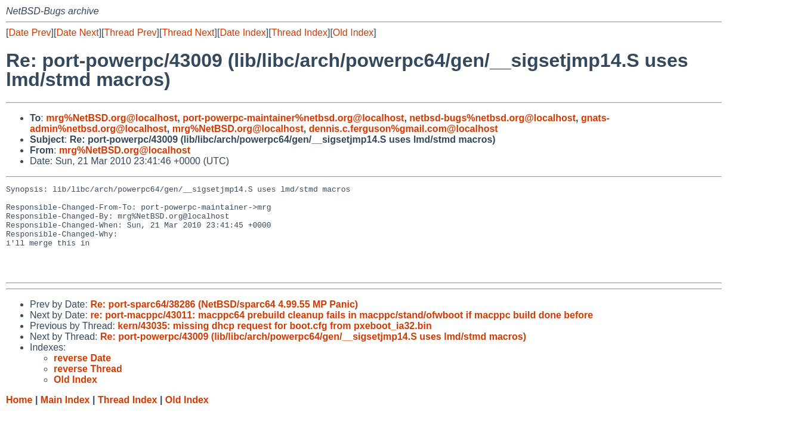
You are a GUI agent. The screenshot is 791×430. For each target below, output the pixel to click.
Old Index (353, 32)
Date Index (242, 32)
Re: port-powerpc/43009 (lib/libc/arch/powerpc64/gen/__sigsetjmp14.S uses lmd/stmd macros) (313, 354)
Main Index (65, 418)
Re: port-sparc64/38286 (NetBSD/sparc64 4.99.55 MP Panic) (224, 322)
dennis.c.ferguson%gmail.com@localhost (403, 129)
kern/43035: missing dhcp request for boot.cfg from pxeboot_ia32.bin (274, 344)
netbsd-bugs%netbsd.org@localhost (492, 118)
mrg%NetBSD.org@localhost (111, 118)
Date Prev (29, 32)
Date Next (77, 32)
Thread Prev (130, 32)
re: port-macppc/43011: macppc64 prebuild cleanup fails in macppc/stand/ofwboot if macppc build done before (341, 333)
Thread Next (188, 32)
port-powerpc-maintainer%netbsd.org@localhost (293, 118)
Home (19, 418)
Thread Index (299, 32)
